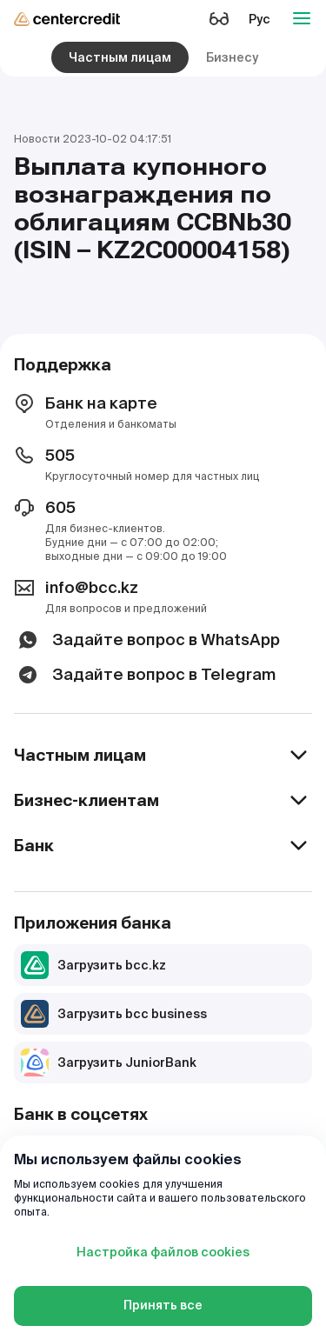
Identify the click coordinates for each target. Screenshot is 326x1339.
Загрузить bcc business (114, 1014)
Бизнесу (232, 57)
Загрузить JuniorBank (108, 1062)
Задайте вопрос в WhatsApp (147, 640)
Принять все (163, 1305)
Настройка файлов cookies (163, 1252)
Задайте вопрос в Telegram (145, 674)
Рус (259, 19)
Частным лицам (120, 57)
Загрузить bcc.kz (93, 965)
